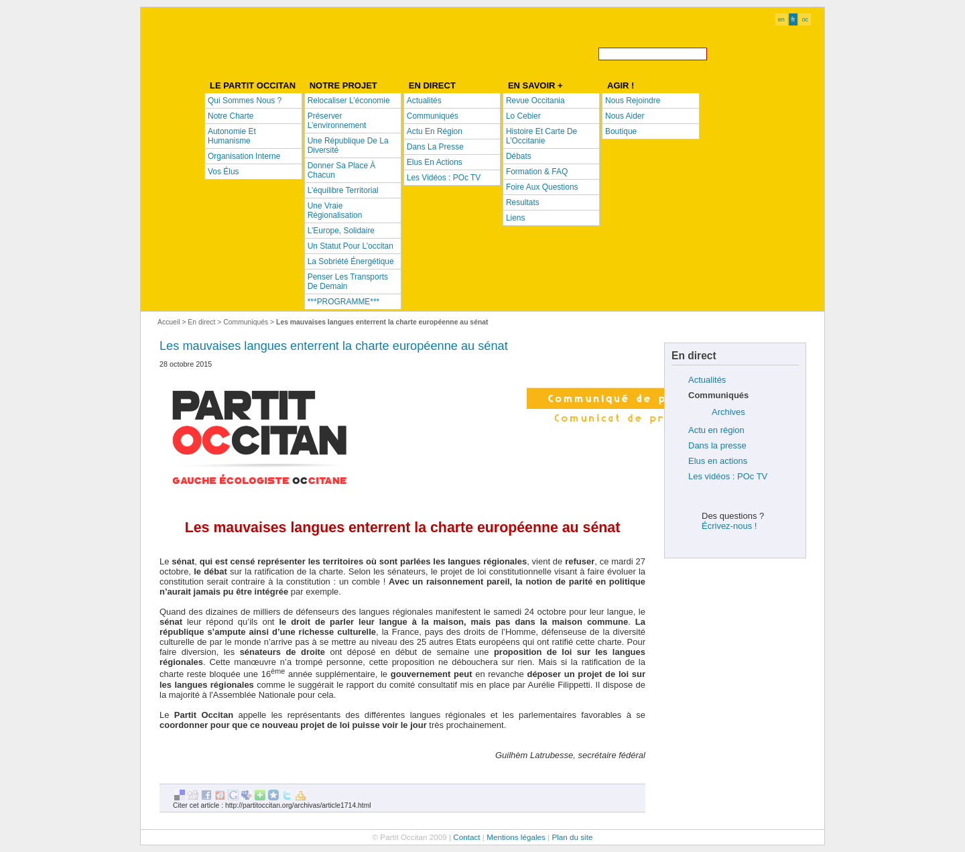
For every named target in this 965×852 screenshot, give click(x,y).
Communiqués (245, 322)
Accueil (168, 322)
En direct (201, 322)
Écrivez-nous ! (729, 526)
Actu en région (716, 430)
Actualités (707, 380)
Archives (728, 412)
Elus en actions (717, 461)
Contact (466, 837)
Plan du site (572, 837)
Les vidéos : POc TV (727, 476)
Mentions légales (516, 837)
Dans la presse (717, 445)
